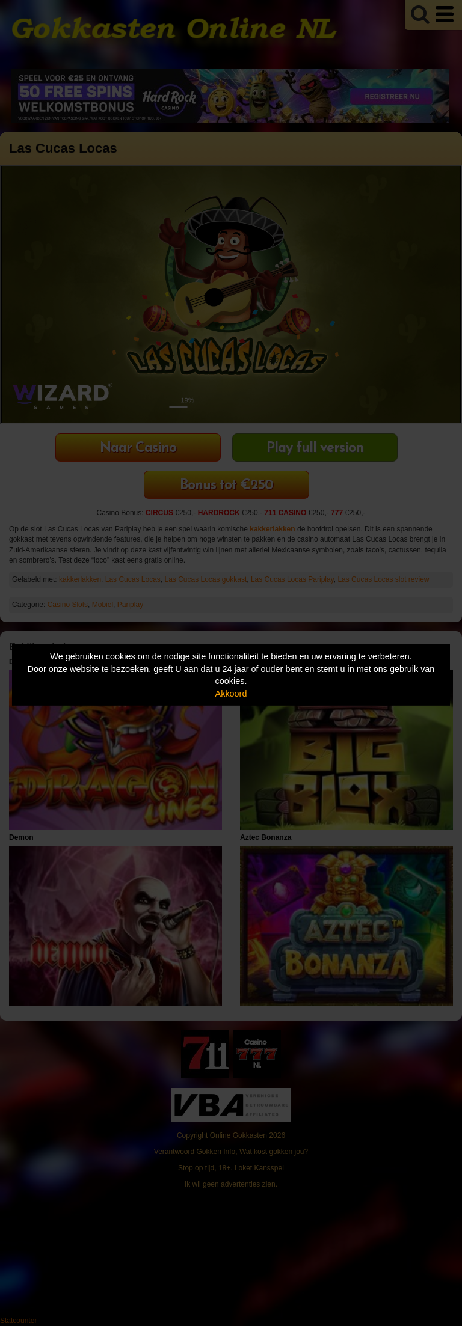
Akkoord (231, 693)
